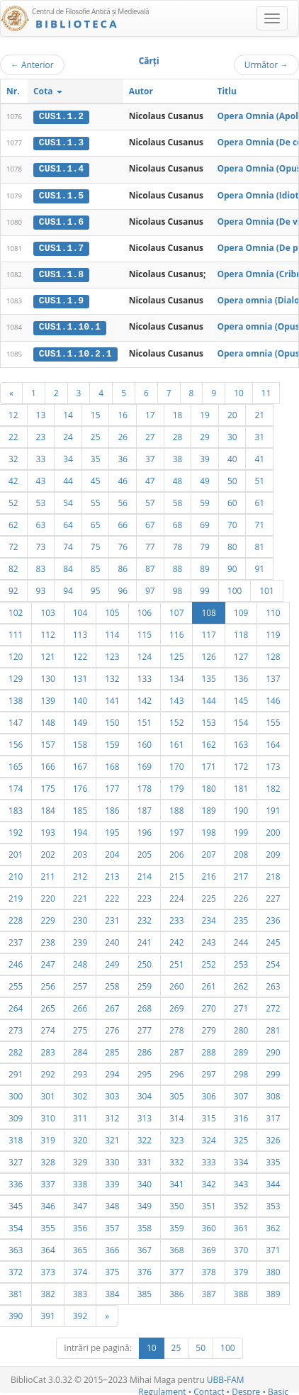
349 (144, 1203)
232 (144, 917)
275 (80, 1027)
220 (47, 895)
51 (259, 477)
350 (176, 1203)
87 (150, 565)
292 (47, 1071)
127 (241, 653)
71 (259, 521)
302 (80, 1093)
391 (47, 1312)
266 (80, 1005)
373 (47, 1268)
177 (112, 785)
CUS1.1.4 (61, 168)
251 (176, 961)
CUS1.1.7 (61, 246)
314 (176, 1115)
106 (144, 609)
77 (150, 543)
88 (178, 565)
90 (232, 565)
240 (112, 939)
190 (241, 807)
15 (96, 412)
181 (241, 785)
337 (47, 1181)
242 (176, 939)
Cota (47, 91)
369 (208, 1247)
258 (112, 983)
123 (112, 653)
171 (208, 763)
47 (150, 477)
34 (68, 455)
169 (144, 763)
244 (241, 939)
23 (41, 433)
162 (208, 741)
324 (208, 1137)
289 (241, 1049)
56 (123, 499)
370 (241, 1247)
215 (176, 873)
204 (112, 851)
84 (68, 565)
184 (47, 807)
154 (241, 719)
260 (176, 983)
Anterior (32, 64)
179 (176, 785)
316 (241, 1115)
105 (112, 609)
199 (241, 829)
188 (176, 807)
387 (208, 1290)
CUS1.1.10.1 (70, 324)
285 (112, 1049)
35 (96, 455)
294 (112, 1071)
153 (208, 719)
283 (47, 1049)
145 (241, 697)
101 (266, 587)
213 (112, 873)
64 (68, 521)
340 (144, 1181)
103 (47, 609)
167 (80, 763)
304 (144, 1093)
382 (47, 1290)
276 (112, 1027)
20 (232, 412)
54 (68, 499)
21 (259, 412)
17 (150, 412)
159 (112, 741)
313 (144, 1115)
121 (47, 653)
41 (259, 455)
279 (208, 1027)
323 (176, 1137)
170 (176, 763)
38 (178, 455)
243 (208, 939)
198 (208, 829)
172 (241, 763)
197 (176, 829)
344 (273, 1181)
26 (123, 433)
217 (241, 873)
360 (208, 1225)
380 (273, 1268)
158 (80, 741)
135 (208, 675)
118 (241, 631)
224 (176, 895)
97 (150, 587)
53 (41, 499)
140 (80, 697)
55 (96, 499)
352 (241, 1203)
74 (68, 543)
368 (176, 1247)
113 (80, 631)
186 (112, 807)
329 (80, 1159)
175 (47, 785)
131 (80, 675)
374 (80, 1268)
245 (273, 939)
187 (144, 807)
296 (176, 1071)
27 (150, 433)
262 (241, 983)
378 (208, 1268)
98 (178, 587)
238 (47, 939)
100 (234, 587)
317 (273, 1115)
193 (47, 829)
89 (205, 565)
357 (112, 1225)
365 (80, 1247)
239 (80, 939)
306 (208, 1093)
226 (241, 895)
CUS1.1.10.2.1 (75, 350)
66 (123, 521)
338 (80, 1181)
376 (144, 1268)
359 (176, 1225)
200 (273, 829)
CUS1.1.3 (61, 142)
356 (80, 1225)
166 (47, 763)
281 (273, 1027)
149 (80, 719)
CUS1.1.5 (61, 194)
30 (232, 433)
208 (241, 851)
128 (273, 653)
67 (150, 521)
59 (205, 499)
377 (176, 1268)
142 (144, 697)
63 (41, 521)
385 (144, 1290)
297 (208, 1071)
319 (47, 1137)
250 (144, 961)
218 (273, 873)
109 (241, 609)
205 (144, 851)
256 (47, 983)
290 (273, 1049)
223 (144, 895)
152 (176, 719)
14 (68, 412)
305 (176, 1093)
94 (68, 587)
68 (178, 521)
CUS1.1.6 (61, 220)
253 (241, 961)
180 (208, 785)
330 (112, 1159)
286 (144, 1049)
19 (205, 412)
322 (144, 1137)
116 (176, 631)
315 (208, 1115)
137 (273, 675)
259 (144, 983)
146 (273, 697)
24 (68, 433)
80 (232, 543)
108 (208, 609)
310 (47, 1115)
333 (208, 1159)
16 (123, 412)
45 (96, 477)
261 (208, 983)
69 (205, 521)
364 (47, 1247)
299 (273, 1071)
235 (241, 917)
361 (241, 1225)
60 (232, 499)
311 (80, 1115)
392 (80, 1312)
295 (144, 1071)
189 (208, 807)
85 (96, 565)
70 (232, 521)
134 (176, 675)
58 (178, 499)
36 (123, 455)
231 (112, 917)
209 (273, 851)
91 (259, 565)
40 (232, 455)
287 (176, 1049)
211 (47, 873)
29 (205, 433)
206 (176, 851)
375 (112, 1268)
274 (47, 1027)
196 (144, 829)
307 (241, 1093)
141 (112, 697)
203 (80, 851)
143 (176, 697)
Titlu (226, 91)
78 (178, 543)
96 (123, 587)
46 (123, 477)
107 (176, 609)
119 (273, 631)
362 (273, 1225)
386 (176, 1290)
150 (112, 719)
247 (47, 961)
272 (273, 1005)
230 (80, 917)
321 (112, 1137)
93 (41, 587)
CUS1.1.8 (61, 273)
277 (144, 1027)
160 (144, 741)
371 (273, 1247)
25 (96, 433)
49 (205, 477)
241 (144, 939)
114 (112, 631)
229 (47, 917)
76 (123, 543)
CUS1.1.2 (61, 116)
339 (112, 1181)
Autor (141, 91)
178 (144, 785)
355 (47, 1225)
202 (47, 851)
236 (273, 917)
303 (112, 1093)
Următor (266, 64)
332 (176, 1159)
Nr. (13, 91)
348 (112, 1203)
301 (47, 1093)
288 (208, 1049)
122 (80, 653)
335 (273, 1159)
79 (205, 543)
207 (208, 851)
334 (241, 1159)
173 (273, 763)
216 (208, 873)
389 (273, 1290)
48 (178, 477)
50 (232, 477)
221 (80, 895)
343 (241, 1181)
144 (208, 697)
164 (273, 741)
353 (273, 1203)
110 (273, 609)
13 (41, 412)
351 (208, 1203)
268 (144, 1005)
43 (41, 477)
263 (273, 983)
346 (47, 1203)
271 (241, 1005)
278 (176, 1027)
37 (150, 455)
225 (208, 895)
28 (178, 433)
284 (80, 1049)
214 (144, 873)
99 (205, 587)
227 (273, 895)
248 (80, 961)
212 (80, 873)
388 (241, 1290)
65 (96, 521)
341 (176, 1181)
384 (112, 1290)
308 (273, 1093)
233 (176, 917)
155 (273, 719)
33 (41, 455)
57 (150, 499)
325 (241, 1137)
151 (144, 719)
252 (208, 961)
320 (80, 1137)
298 (241, 1071)
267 (112, 1005)
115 (144, 631)
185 (80, 807)
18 (178, 412)
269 (176, 1005)
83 (41, 565)
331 (144, 1159)
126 (208, 653)
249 (112, 961)
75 (96, 543)
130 (47, 675)
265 (47, 1005)
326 (273, 1137)
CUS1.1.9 (61, 299)
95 (96, 587)
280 (241, 1027)
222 (112, 895)
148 (47, 719)
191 (273, 807)
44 (68, 477)
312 (112, 1115)
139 (47, 697)
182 (273, 785)
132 (112, 675)
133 (144, 675)
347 (80, 1203)
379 (241, 1268)
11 (266, 390)
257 (80, 983)
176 (80, 785)
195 (112, 829)
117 (208, 631)
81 (259, 543)
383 (80, 1290)
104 (80, 609)
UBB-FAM (225, 1377)
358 (144, 1225)
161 (176, 741)
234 (208, 917)
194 (80, 829)
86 (123, 565)
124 (144, 653)
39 (205, 455)
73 (41, 543)
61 (259, 499)
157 (47, 741)
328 (47, 1159)
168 (112, 763)
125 (176, 653)
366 (112, 1247)
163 (241, 741)
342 (208, 1181)
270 (208, 1005)
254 (273, 961)
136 (241, 675)
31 (259, 433)
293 (80, 1071)
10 (239, 390)
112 (47, 631)
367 (144, 1247)
